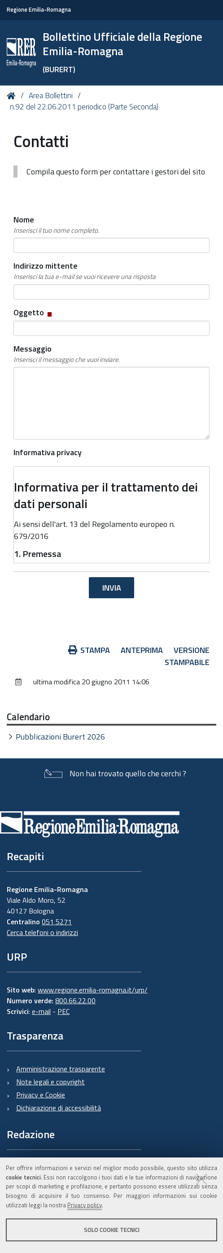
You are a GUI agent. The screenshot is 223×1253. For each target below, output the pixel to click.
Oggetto (33, 312)
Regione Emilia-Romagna (39, 9)
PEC (63, 1011)
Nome (56, 224)
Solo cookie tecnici (112, 1229)
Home (13, 96)
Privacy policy (84, 1205)
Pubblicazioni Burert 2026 (60, 737)
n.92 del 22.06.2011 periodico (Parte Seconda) (84, 107)
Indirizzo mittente (84, 271)
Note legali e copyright (50, 1081)
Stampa (89, 650)
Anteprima (142, 650)
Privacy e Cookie (40, 1094)
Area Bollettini (51, 95)
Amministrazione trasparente (60, 1068)
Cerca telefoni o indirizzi (42, 932)
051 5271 (57, 921)
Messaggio (66, 354)
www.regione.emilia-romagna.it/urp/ (93, 989)
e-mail (41, 1011)
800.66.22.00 (75, 1000)
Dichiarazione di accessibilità (58, 1107)
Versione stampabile (187, 656)
